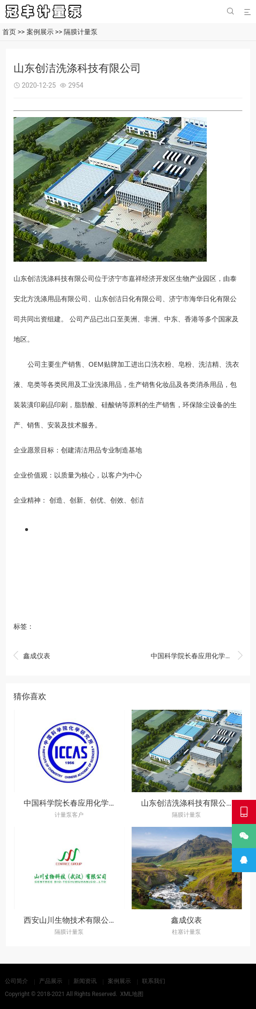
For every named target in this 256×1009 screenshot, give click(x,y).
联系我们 (153, 981)
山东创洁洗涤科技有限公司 (187, 803)
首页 (9, 32)
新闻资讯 (85, 981)
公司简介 (16, 981)
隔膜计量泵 (81, 32)
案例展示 (40, 32)
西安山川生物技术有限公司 (70, 920)
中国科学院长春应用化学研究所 (196, 656)
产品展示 (50, 981)
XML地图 (131, 994)
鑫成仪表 (32, 656)
